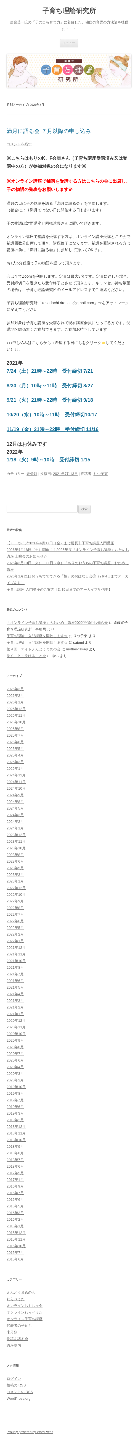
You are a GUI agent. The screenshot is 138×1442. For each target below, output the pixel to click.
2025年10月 (16, 722)
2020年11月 (16, 1027)
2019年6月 (15, 1107)
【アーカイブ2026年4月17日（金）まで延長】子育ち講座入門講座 (60, 543)
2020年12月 (16, 1020)
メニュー (69, 42)
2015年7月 (15, 1253)
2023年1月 (15, 881)
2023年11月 (16, 841)
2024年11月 (16, 782)
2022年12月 (16, 888)
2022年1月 (15, 941)
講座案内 (14, 1345)
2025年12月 (16, 709)
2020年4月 (15, 1067)
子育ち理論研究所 (69, 10)
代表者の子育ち (19, 1325)
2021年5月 (15, 987)
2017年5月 (15, 1173)
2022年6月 (15, 921)
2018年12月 (16, 1127)
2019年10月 (16, 1087)
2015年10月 (16, 1246)
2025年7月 (15, 735)
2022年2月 (15, 934)
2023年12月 (16, 835)
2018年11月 (16, 1133)
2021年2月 (15, 1007)
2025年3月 (15, 762)
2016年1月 (15, 1226)
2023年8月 (15, 855)
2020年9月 (15, 1040)
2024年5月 (15, 808)
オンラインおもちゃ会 (25, 1306)
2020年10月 (16, 1034)
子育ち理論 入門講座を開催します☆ (37, 636)
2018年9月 (15, 1146)
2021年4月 (15, 994)
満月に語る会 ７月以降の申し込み (49, 131)
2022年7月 (15, 914)
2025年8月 (15, 729)
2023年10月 (16, 848)
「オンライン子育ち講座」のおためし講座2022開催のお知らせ (57, 623)
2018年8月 (15, 1153)
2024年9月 (15, 795)
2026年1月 (15, 702)
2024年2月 (15, 822)
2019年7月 (15, 1100)
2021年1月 (15, 1014)
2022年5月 (15, 928)
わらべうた (16, 1299)
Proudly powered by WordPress (30, 1432)
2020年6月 (15, 1060)
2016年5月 (15, 1206)
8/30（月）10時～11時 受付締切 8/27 (50, 385)
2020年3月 (15, 1073)
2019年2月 (15, 1120)
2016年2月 (15, 1219)
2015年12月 (16, 1233)
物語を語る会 (17, 1339)
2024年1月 (15, 828)
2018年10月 (16, 1140)
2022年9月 (15, 901)
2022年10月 (16, 894)
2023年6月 (15, 861)
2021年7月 (15, 974)
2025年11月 (16, 715)
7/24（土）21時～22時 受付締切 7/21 (50, 371)
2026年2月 (15, 696)
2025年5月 (15, 749)
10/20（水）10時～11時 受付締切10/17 (52, 414)
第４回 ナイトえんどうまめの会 (33, 649)
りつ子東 (101, 474)
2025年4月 (15, 755)
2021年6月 (15, 981)
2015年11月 (16, 1239)
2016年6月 (15, 1199)
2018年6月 (15, 1166)
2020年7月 (15, 1054)
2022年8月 (15, 908)
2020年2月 (15, 1080)
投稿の (16, 1385)
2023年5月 (15, 868)
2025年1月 (15, 768)
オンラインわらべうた (25, 1312)
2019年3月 (15, 1113)
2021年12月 (16, 947)
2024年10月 (16, 788)
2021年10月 (16, 961)
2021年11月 (16, 954)
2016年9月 (15, 1186)
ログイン (14, 1379)
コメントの (20, 1392)
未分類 (31, 474)
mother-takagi (77, 649)
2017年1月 (15, 1180)
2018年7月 (15, 1160)
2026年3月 (15, 689)
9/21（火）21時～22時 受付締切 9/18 (50, 400)
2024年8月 (15, 802)
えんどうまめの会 (21, 1292)
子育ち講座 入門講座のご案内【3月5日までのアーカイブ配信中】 (59, 589)
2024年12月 (16, 775)
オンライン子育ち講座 (25, 1319)
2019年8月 (15, 1093)
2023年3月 (15, 875)
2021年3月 (15, 1001)
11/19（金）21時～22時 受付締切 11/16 (53, 429)
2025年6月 (15, 742)
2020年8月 (15, 1047)
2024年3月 (15, 815)
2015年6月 (15, 1259)
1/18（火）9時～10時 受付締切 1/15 (48, 460)
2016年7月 (15, 1193)
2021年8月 (15, 967)
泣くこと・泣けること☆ (26, 656)
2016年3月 (15, 1213)
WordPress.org (18, 1398)
